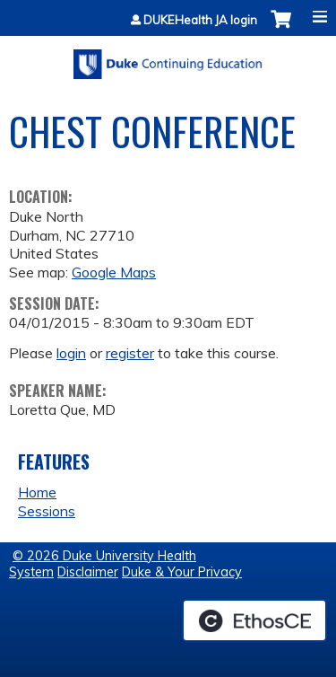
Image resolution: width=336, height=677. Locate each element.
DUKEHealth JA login (200, 20)
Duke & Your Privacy (182, 572)
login (71, 353)
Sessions (46, 511)
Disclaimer (87, 572)
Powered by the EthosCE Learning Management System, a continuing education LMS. (254, 620)
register (130, 353)
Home (37, 492)
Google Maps (114, 272)
